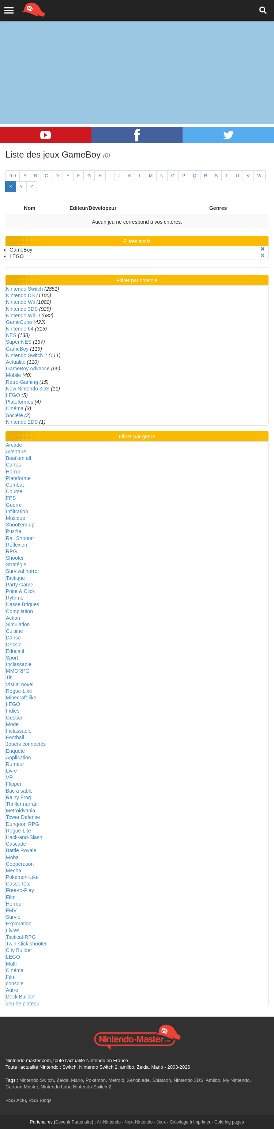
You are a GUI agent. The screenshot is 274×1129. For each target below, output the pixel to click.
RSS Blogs (40, 1100)
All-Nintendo (108, 1122)
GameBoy (17, 349)
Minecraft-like (21, 698)
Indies (12, 711)
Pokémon (96, 1080)
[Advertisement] (137, 55)
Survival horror (22, 571)
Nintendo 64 (20, 329)
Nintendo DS (20, 295)
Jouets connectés (26, 744)
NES (11, 335)
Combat (15, 485)
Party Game (19, 585)
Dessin (14, 644)
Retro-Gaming (22, 382)
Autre (12, 990)
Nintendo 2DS (22, 422)
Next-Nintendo (138, 1122)
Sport (12, 658)
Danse (13, 638)
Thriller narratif (22, 804)
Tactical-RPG (21, 937)
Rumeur (15, 764)
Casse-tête (18, 884)
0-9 (13, 175)
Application (18, 757)
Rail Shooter (20, 538)
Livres (12, 930)
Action (13, 618)
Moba (12, 857)
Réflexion (16, 545)
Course (14, 491)
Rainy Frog (18, 797)
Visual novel (19, 684)
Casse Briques (22, 604)
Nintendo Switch (24, 289)
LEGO (13, 395)
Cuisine (14, 631)
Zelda (62, 1080)
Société (14, 415)
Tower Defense (23, 817)
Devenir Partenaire (73, 1122)
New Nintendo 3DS (27, 389)
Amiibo (213, 1080)
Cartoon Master (21, 1087)
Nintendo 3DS (22, 309)
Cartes (13, 465)
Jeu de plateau (23, 1004)
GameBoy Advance (28, 368)
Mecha (13, 870)
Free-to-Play (20, 890)
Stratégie (16, 564)
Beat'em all (18, 458)
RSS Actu (15, 1100)
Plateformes (19, 402)
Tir (9, 677)
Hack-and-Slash (24, 837)
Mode (12, 724)
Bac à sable (19, 791)
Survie (13, 917)
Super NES (18, 342)
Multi (11, 964)
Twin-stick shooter (26, 944)
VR (9, 777)
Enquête (15, 751)
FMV (11, 910)
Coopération (20, 864)
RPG (11, 551)
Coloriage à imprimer (190, 1122)
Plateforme (18, 478)
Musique (15, 518)
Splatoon (161, 1080)
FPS (11, 498)
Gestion (14, 718)
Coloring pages (229, 1122)
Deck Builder (20, 997)
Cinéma (14, 408)
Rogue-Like (19, 691)
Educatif (15, 651)
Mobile (13, 375)
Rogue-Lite (18, 831)
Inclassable (18, 664)
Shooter (15, 558)
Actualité (16, 362)
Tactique (15, 578)
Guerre (14, 505)
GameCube (19, 322)
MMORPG (18, 671)
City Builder (19, 950)
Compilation (19, 611)
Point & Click (20, 591)
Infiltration (17, 511)
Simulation (18, 624)
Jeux (161, 1122)
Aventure (16, 451)
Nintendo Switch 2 (26, 355)
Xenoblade (138, 1080)
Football (15, 737)
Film (10, 897)
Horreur (14, 904)
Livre (11, 771)
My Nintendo (236, 1080)
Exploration (18, 923)
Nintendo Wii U (23, 315)
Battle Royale (21, 850)
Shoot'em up (20, 525)
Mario (77, 1080)
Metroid (116, 1080)
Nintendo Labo (56, 1087)
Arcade (14, 445)
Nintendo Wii (20, 302)
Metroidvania (20, 810)
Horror (13, 472)
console (14, 983)
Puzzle (13, 531)
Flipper (14, 784)
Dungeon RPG (22, 824)
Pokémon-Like (22, 877)
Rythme (14, 598)
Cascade (16, 844)
